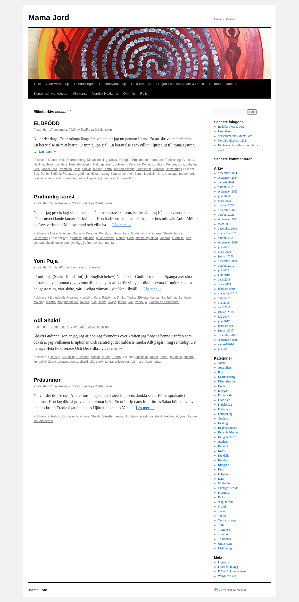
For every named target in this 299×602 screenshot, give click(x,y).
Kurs (181, 164)
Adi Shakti (47, 320)
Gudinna (188, 160)
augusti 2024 (226, 182)
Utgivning (93, 178)
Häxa (94, 174)
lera (160, 174)
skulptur (70, 178)
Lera (37, 169)
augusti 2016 (226, 344)
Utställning (225, 548)
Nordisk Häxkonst (105, 93)
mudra (84, 302)
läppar (51, 361)
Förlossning (173, 160)
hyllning (172, 297)
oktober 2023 (226, 187)
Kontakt (231, 84)
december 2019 (227, 261)
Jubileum (121, 164)
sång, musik (225, 502)
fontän (164, 357)
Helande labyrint (80, 164)
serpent (39, 243)
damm (154, 357)
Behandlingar (84, 84)
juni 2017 (224, 321)
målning (39, 302)
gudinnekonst (105, 238)
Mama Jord (48, 17)
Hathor (120, 238)
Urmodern (224, 131)
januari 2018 (226, 312)
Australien (224, 367)
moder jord (186, 174)
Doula (113, 160)
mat (60, 302)
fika (163, 297)
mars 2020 (224, 252)
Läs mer (48, 151)
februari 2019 (226, 289)
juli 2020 (223, 247)
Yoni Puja (46, 261)
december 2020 (227, 228)
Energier (124, 160)
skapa (112, 302)
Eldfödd (56, 174)
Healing (39, 164)
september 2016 (228, 340)
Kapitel (116, 174)
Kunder (171, 164)
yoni (131, 302)
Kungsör (223, 465)
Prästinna (65, 169)
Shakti (86, 169)
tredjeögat (171, 416)
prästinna (40, 178)
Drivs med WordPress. (233, 590)
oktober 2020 (226, 238)
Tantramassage (124, 169)
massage (171, 174)
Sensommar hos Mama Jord (235, 136)
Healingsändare (56, 164)
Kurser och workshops (50, 93)
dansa (154, 297)
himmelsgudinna (146, 238)
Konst (146, 164)
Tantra (107, 169)
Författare (156, 160)
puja (94, 302)
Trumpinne (225, 539)
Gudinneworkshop (112, 84)
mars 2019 (224, 284)
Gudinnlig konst (54, 196)
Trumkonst (143, 169)
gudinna (83, 174)
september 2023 (228, 191)
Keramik (134, 164)
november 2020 (227, 233)
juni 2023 (224, 196)
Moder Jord (49, 169)
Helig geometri (103, 164)
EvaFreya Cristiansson (96, 130)
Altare (53, 160)
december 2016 (227, 335)
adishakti (142, 357)
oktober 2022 (226, 205)
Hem (37, 84)
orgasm (62, 361)
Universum (172, 169)
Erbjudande (140, 160)
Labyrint (191, 164)
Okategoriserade (228, 488)
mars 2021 (224, 224)
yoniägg (76, 243)
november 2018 (227, 293)
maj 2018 (224, 302)
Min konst (79, 93)
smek (99, 361)
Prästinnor (47, 380)
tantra (82, 178)
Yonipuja (141, 302)
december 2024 (227, 173)
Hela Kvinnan (141, 84)
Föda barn (224, 400)
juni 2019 (224, 275)
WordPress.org (227, 576)
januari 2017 (226, 330)
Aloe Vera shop (57, 84)
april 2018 (224, 307)
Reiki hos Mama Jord (231, 126)
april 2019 (224, 279)
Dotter (44, 174)
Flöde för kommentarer (232, 571)
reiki (51, 178)
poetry (74, 361)
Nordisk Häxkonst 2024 (233, 140)
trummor (158, 169)
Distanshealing (97, 160)
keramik (127, 174)
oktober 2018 (226, 298)
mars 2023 (224, 201)
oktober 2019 (226, 265)
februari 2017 (226, 326)
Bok (62, 160)
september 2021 (228, 219)
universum (62, 243)
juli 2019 (223, 270)
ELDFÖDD (47, 123)
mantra (51, 302)
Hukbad (215, 84)
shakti (59, 178)
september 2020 (228, 242)
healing (104, 174)
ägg (65, 238)
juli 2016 (223, 349)
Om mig (129, 93)
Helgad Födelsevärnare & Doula (180, 84)
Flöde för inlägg (228, 567)
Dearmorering (75, 160)
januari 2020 (226, 256)
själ (91, 361)
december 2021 (227, 210)
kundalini (150, 174)
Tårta (221, 525)
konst (139, 174)
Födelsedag (225, 404)
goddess (75, 238)
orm (189, 238)
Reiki (144, 93)
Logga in (223, 562)
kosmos (165, 238)
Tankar (97, 169)
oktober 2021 (226, 214)
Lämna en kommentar (118, 178)
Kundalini (158, 164)
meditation (71, 302)
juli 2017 (223, 316)
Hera (130, 238)
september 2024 (228, 177)
